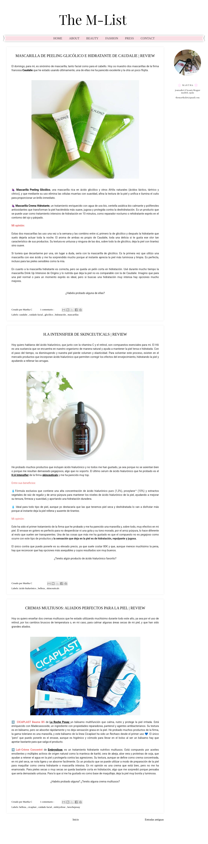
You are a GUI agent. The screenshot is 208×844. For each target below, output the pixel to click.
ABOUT (74, 38)
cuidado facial (36, 314)
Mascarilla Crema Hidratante (32, 205)
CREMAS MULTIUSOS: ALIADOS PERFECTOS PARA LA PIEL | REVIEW (85, 608)
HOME (57, 38)
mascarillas (73, 314)
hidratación (61, 314)
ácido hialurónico (28, 588)
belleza (42, 588)
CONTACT (148, 38)
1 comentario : (47, 309)
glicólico (49, 314)
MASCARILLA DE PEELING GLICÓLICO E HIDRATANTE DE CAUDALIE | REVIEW (85, 56)
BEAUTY (92, 38)
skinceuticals (50, 475)
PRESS (129, 38)
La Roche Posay (60, 722)
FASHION (111, 38)
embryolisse (60, 807)
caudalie (23, 314)
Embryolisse (55, 749)
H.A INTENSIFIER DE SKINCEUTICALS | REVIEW (85, 334)
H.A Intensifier (20, 475)
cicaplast (32, 807)
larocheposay (73, 807)
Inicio (76, 819)
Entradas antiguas (154, 819)
